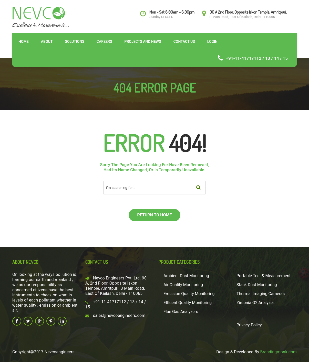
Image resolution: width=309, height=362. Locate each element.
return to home (154, 215)
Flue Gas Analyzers (180, 311)
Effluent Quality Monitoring (187, 302)
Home (23, 41)
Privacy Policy (249, 325)
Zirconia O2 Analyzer (255, 302)
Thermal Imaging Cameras (260, 293)
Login (212, 41)
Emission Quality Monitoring (189, 293)
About (47, 41)
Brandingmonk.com (278, 351)
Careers (104, 41)
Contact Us (184, 41)
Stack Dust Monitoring (256, 284)
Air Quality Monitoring (183, 284)
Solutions (74, 41)
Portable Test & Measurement (263, 275)
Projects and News (142, 41)
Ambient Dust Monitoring (186, 275)
